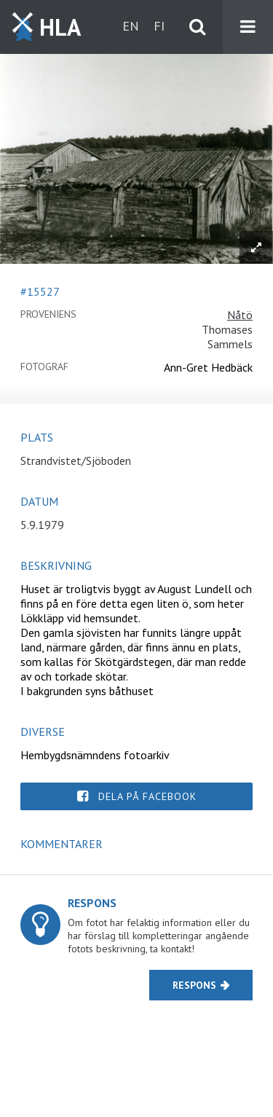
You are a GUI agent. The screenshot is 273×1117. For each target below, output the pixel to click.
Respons (194, 985)
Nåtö (240, 314)
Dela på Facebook (147, 796)
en (130, 25)
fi (159, 25)
